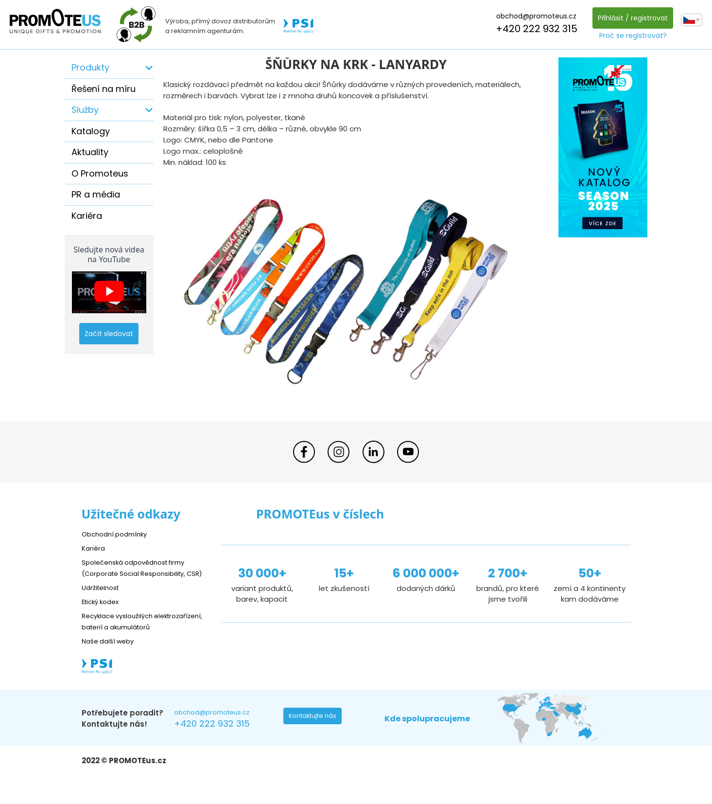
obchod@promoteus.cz (534, 16)
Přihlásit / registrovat (630, 18)
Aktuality (89, 152)
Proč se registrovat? (630, 35)
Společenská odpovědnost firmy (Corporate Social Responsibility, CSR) (140, 573)
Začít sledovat (109, 334)
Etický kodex (103, 612)
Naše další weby (111, 663)
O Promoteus (99, 173)
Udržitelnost (103, 598)
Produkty (90, 67)
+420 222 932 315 (534, 29)
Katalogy (90, 131)
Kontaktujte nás (315, 741)
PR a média (95, 194)
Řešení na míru (103, 89)
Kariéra (86, 216)
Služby (85, 110)
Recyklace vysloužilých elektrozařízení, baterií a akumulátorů (126, 638)
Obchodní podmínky (118, 534)
